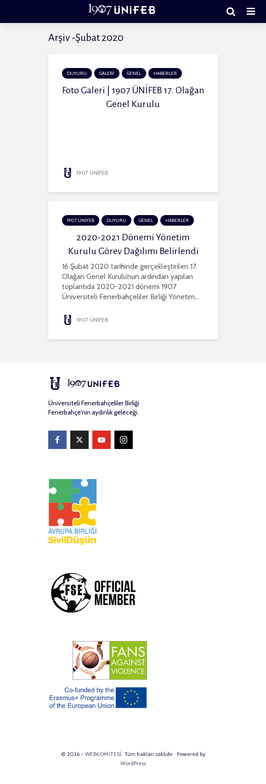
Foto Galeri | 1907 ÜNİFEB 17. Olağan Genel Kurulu (133, 97)
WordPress (133, 763)
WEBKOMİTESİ (103, 753)
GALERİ (106, 73)
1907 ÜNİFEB (85, 172)
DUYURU (77, 73)
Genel (134, 73)
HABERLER (165, 73)
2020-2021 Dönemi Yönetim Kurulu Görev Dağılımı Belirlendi (133, 244)
